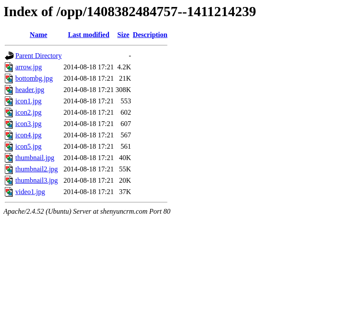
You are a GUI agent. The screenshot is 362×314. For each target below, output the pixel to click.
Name (38, 34)
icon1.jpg (28, 101)
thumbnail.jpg (34, 157)
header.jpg (29, 89)
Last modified (88, 34)
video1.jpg (30, 191)
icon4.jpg (28, 135)
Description (150, 34)
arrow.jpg (28, 67)
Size (123, 34)
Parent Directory (38, 55)
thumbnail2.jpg (36, 169)
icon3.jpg (28, 123)
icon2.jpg (28, 112)
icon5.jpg (28, 146)
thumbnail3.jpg (36, 180)
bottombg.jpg (34, 78)
